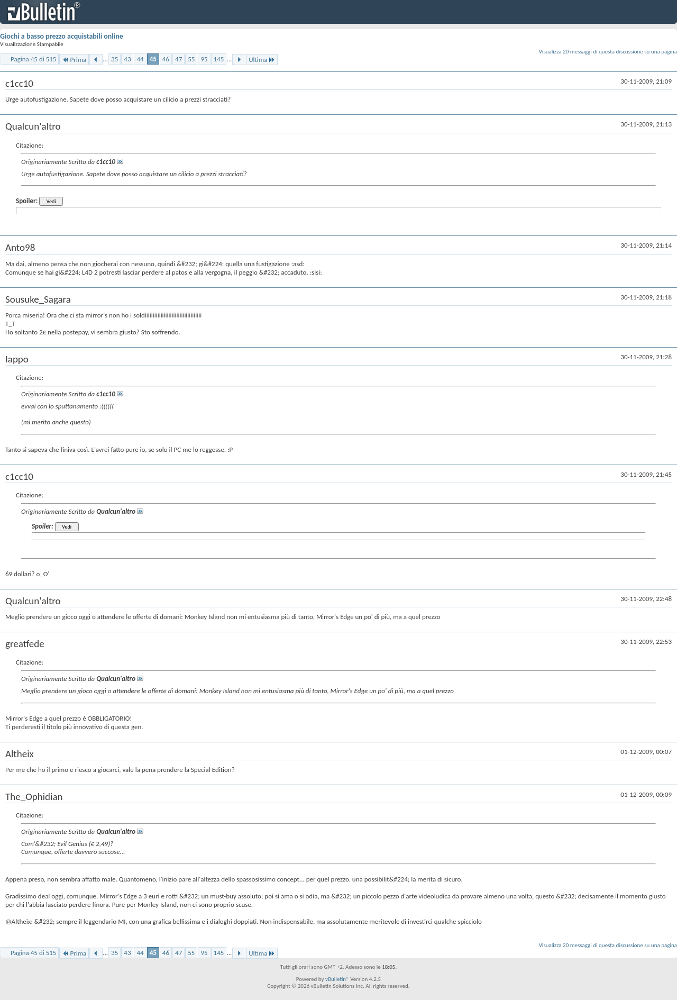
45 (153, 59)
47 (178, 59)
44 (139, 59)
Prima (74, 59)
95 (203, 59)
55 (191, 59)
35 (114, 59)
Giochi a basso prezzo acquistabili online (61, 36)
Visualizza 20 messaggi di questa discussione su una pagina (608, 51)
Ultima (262, 59)
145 (219, 59)
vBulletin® (337, 979)
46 (165, 59)
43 (127, 59)
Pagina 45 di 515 (33, 59)
